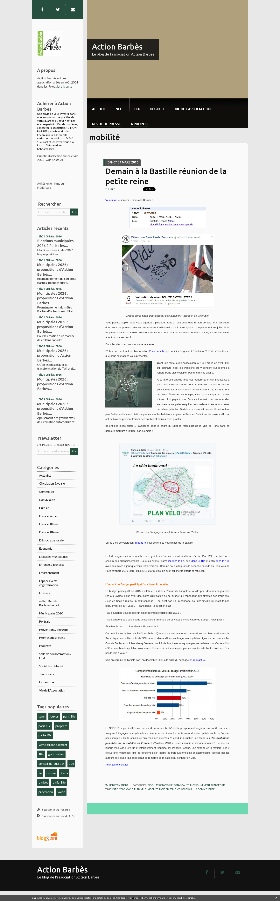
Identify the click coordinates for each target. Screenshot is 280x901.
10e (71, 763)
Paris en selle (157, 351)
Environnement (49, 572)
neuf (120, 109)
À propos (139, 124)
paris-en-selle (167, 789)
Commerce (46, 491)
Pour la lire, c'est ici (116, 764)
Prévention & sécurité (53, 629)
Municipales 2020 (51, 613)
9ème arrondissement (52, 744)
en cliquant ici (197, 660)
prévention (45, 792)
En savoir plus (188, 897)
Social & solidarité (51, 666)
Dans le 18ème (49, 532)
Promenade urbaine (52, 637)
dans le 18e (198, 561)
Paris (64, 773)
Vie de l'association (193, 109)
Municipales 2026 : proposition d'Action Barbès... (54, 355)
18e (41, 754)
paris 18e (69, 716)
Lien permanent (116, 785)
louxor (54, 716)
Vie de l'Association (52, 690)
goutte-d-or (56, 754)
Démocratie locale (51, 540)
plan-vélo (140, 789)
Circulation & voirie (52, 483)
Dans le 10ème (49, 524)
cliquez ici (140, 542)
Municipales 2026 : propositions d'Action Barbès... (55, 269)
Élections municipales (53, 556)
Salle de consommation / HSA (55, 656)
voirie (61, 792)
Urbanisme (46, 682)
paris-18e (59, 782)
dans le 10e (222, 561)
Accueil (99, 109)
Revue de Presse (106, 124)
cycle (129, 789)
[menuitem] (99, 105)
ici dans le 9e (176, 561)
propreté (61, 726)
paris (115, 789)
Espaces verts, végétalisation (48, 583)
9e (40, 773)
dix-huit (157, 109)
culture (51, 773)
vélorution (184, 789)
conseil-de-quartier (51, 763)
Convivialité (47, 499)
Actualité (45, 475)
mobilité (153, 789)
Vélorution (111, 200)
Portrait (44, 621)
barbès (43, 782)
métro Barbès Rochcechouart (49, 603)
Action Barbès (117, 46)
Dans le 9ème (48, 516)
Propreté (45, 645)
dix (137, 109)
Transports (46, 674)
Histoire (44, 593)
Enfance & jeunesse (51, 564)
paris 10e (44, 726)
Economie (45, 548)
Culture (44, 508)
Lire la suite (64, 86)
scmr (41, 716)
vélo (122, 789)
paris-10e (44, 735)
